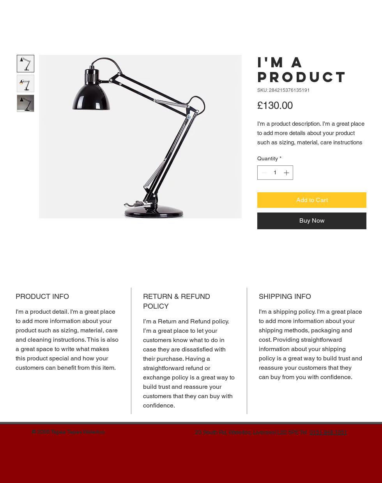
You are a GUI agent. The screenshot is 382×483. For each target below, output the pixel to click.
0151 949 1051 (328, 432)
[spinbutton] (275, 172)
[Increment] (287, 172)
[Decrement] (263, 172)
